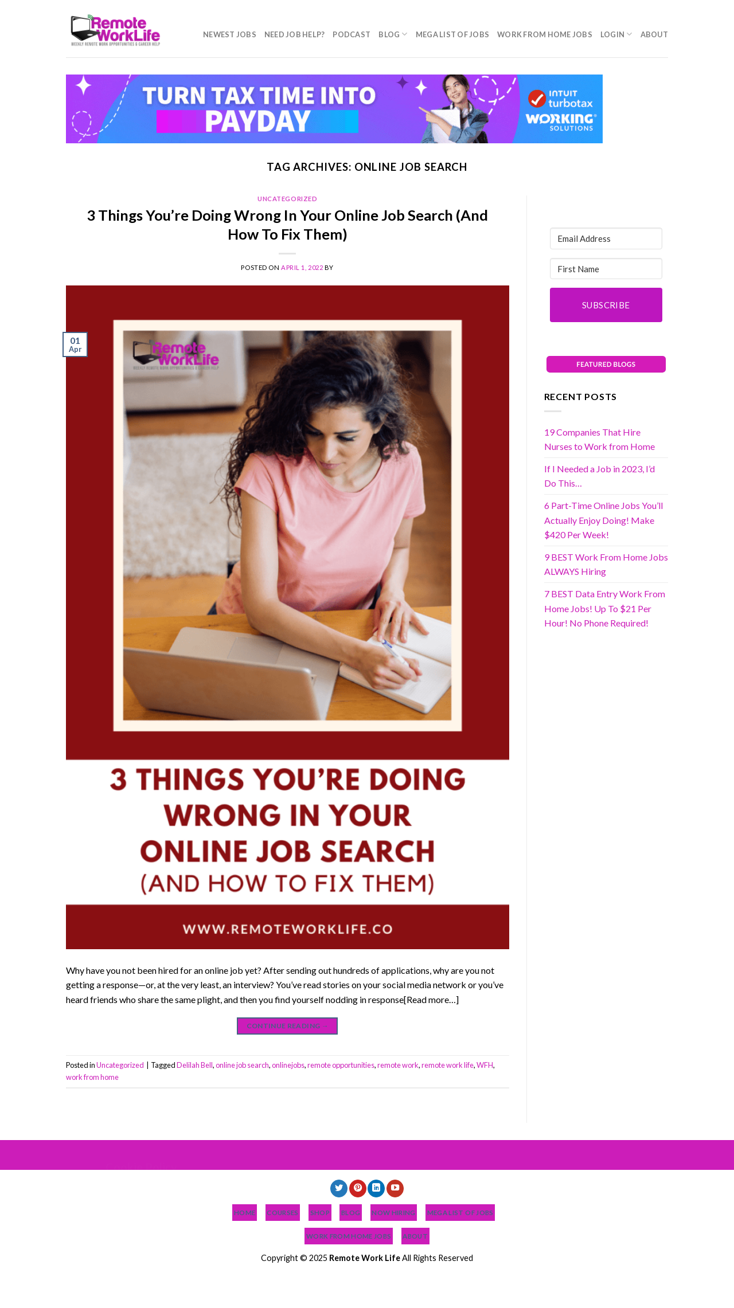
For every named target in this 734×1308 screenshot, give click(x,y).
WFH (485, 1065)
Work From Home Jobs (544, 34)
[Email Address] (606, 238)
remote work (398, 1065)
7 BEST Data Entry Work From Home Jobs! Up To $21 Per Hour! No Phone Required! (604, 608)
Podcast (351, 34)
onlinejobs (288, 1065)
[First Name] (606, 269)
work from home (92, 1077)
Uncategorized (287, 198)
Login (616, 34)
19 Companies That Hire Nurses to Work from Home (599, 439)
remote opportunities (340, 1065)
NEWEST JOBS (229, 34)
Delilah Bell (195, 1065)
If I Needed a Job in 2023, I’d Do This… (599, 476)
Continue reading (288, 1025)
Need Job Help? (294, 34)
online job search (242, 1065)
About (654, 34)
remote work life (447, 1065)
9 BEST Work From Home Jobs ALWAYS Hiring (606, 564)
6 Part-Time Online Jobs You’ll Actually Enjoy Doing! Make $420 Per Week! (603, 520)
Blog (392, 34)
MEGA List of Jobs (452, 34)
